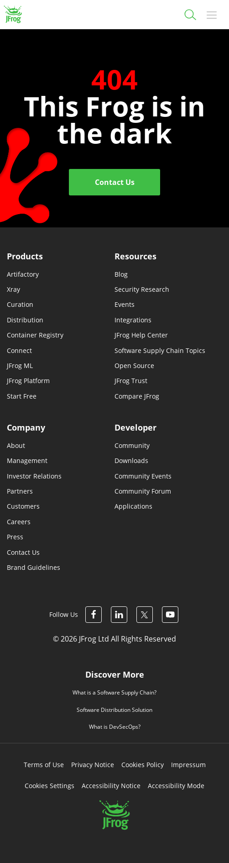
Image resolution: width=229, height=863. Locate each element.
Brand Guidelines (33, 567)
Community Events (143, 476)
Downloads (131, 460)
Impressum (188, 764)
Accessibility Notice (111, 785)
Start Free (21, 396)
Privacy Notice (92, 764)
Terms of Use (44, 764)
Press (15, 536)
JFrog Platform (28, 380)
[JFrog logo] (11, 14)
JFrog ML (20, 365)
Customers (23, 506)
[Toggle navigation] (211, 14)
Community (132, 445)
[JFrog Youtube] (170, 614)
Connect (19, 350)
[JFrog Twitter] (144, 614)
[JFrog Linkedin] (119, 614)
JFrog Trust (130, 380)
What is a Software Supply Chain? (114, 693)
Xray (13, 289)
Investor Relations (34, 476)
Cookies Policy (142, 764)
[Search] (189, 13)
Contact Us (115, 182)
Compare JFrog (136, 396)
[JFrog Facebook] (93, 614)
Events (124, 304)
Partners (20, 491)
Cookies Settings (49, 785)
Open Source (134, 365)
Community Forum (142, 491)
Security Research (141, 289)
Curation (20, 304)
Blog (121, 274)
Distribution (25, 320)
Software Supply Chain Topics (159, 350)
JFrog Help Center (141, 335)
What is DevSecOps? (115, 727)
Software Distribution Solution (114, 710)
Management (27, 460)
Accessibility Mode (176, 785)
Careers (19, 521)
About (16, 445)
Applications (133, 506)
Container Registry (35, 335)
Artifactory (23, 274)
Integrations (132, 320)
